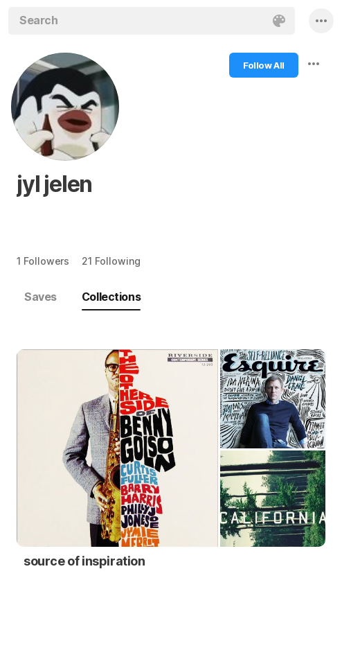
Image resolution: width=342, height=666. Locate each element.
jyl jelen (54, 184)
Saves (40, 297)
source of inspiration (84, 561)
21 (111, 261)
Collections (111, 297)
